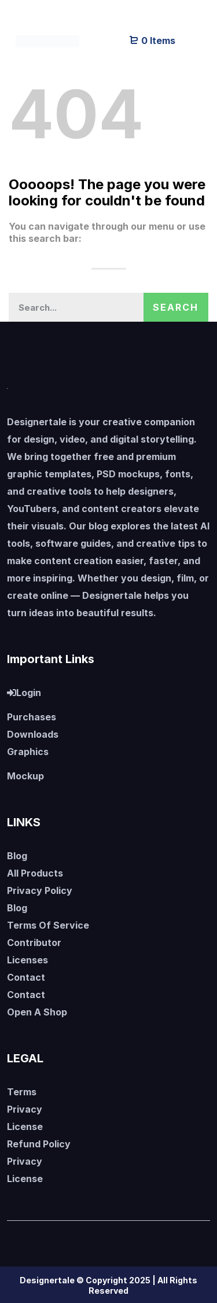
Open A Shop (37, 1012)
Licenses (27, 960)
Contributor (34, 942)
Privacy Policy (39, 890)
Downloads (32, 734)
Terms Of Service (48, 925)
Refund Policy (39, 1144)
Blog (17, 856)
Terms (21, 1092)
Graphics (28, 751)
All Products (35, 873)
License (25, 1126)
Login (24, 692)
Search (175, 307)
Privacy (24, 1109)
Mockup (25, 776)
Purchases (31, 717)
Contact (26, 977)
